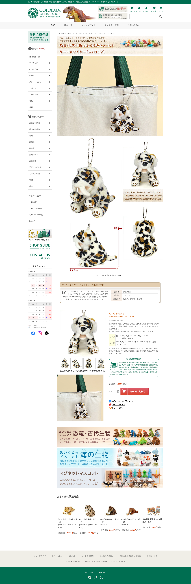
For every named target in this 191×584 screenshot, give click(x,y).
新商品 (39, 48)
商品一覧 (68, 25)
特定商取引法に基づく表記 (130, 556)
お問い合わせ (134, 25)
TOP (53, 25)
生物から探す (38, 117)
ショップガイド (88, 25)
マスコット (75, 33)
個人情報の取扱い (107, 556)
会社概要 (71, 556)
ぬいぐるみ (66, 33)
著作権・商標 (152, 556)
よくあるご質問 (112, 25)
